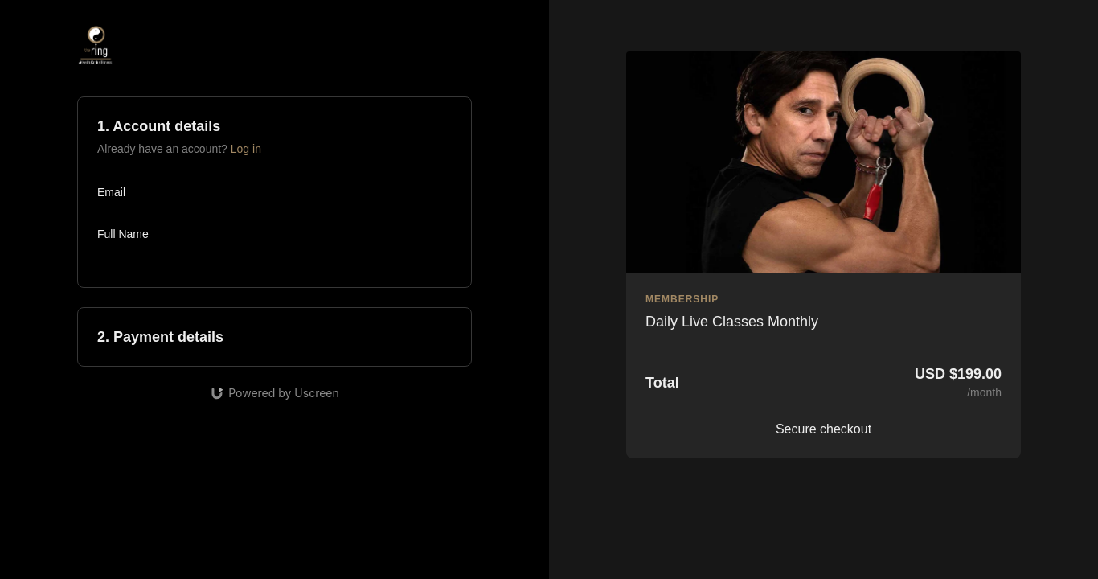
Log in (246, 148)
